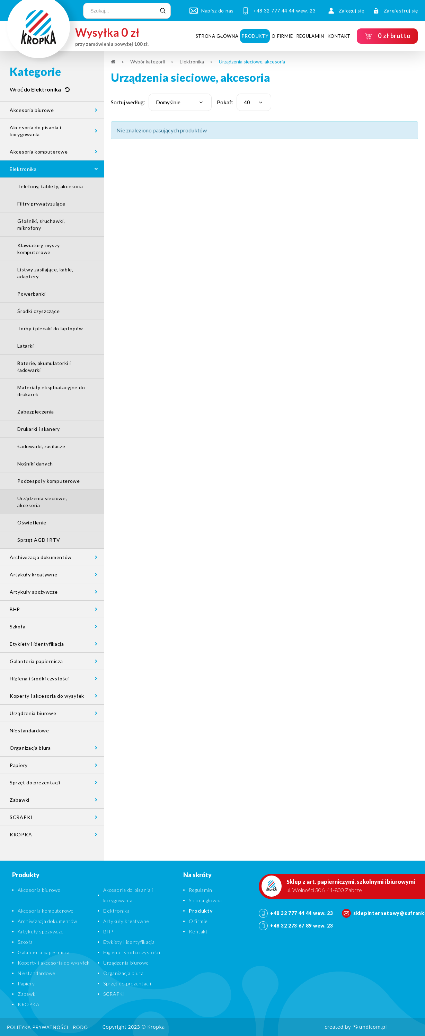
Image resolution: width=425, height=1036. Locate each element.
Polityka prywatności (37, 1027)
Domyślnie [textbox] (168, 102)
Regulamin (310, 36)
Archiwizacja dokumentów (41, 557)
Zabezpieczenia (35, 412)
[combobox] (180, 102)
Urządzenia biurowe (33, 713)
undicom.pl (370, 1027)
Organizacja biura (30, 748)
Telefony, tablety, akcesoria (50, 186)
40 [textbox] (247, 102)
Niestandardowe (29, 730)
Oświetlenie (31, 522)
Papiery (19, 765)
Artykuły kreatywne (33, 574)
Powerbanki (31, 294)
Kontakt (339, 36)
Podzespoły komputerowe (48, 481)
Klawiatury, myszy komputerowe (38, 248)
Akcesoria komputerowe (39, 152)
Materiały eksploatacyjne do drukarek (51, 390)
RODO (80, 1027)
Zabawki (19, 800)
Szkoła (17, 626)
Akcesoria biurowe (32, 110)
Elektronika (23, 169)
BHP (15, 609)
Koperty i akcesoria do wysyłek (47, 696)
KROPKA (21, 834)
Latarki (25, 346)
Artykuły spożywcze (34, 592)
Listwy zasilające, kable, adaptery (45, 273)
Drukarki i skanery (38, 429)
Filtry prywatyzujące (41, 204)
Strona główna (217, 36)
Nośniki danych (35, 464)
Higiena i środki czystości (39, 678)
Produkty (255, 36)
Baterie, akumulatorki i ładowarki (44, 366)
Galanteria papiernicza (36, 661)
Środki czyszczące (38, 311)
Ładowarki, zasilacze (41, 446)
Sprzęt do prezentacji (35, 782)
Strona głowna (205, 900)
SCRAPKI (21, 817)
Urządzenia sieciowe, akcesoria (42, 501)
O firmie (282, 36)
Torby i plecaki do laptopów (50, 328)
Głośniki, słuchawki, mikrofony (41, 224)
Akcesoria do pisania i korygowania (35, 130)
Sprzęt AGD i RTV (38, 540)
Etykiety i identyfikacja (37, 644)
